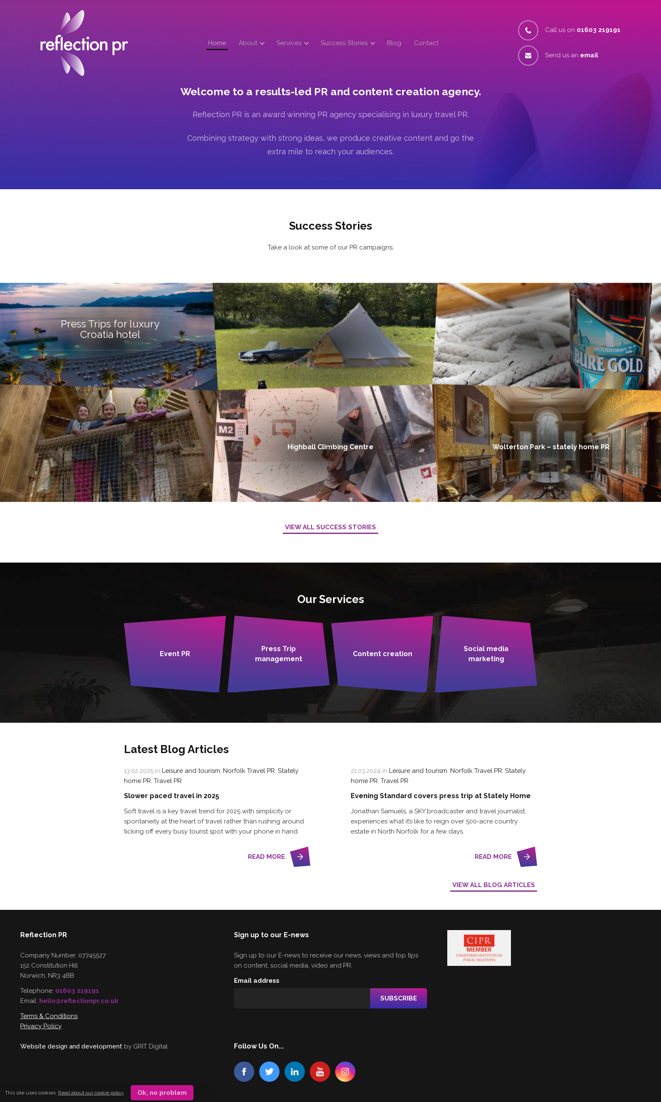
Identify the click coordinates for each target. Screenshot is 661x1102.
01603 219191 (77, 991)
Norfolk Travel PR (249, 771)
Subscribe (398, 998)
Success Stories (344, 43)
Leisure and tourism (191, 771)
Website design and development (71, 1046)
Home (217, 43)
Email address (256, 980)
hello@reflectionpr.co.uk (78, 1001)
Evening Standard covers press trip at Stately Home (441, 796)
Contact (426, 43)
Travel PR (168, 781)
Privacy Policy (41, 1026)
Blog (394, 43)
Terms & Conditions (49, 1016)
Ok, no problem (162, 1093)
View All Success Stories (330, 527)
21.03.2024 (366, 771)
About (248, 43)
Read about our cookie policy (91, 1093)
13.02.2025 (138, 771)
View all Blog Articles (493, 885)
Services (289, 43)
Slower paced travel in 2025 (171, 796)
